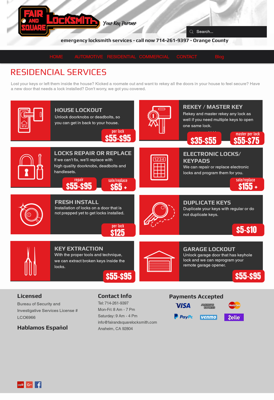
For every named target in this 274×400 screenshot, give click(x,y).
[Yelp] (20, 384)
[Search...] (226, 32)
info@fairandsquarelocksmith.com (127, 322)
